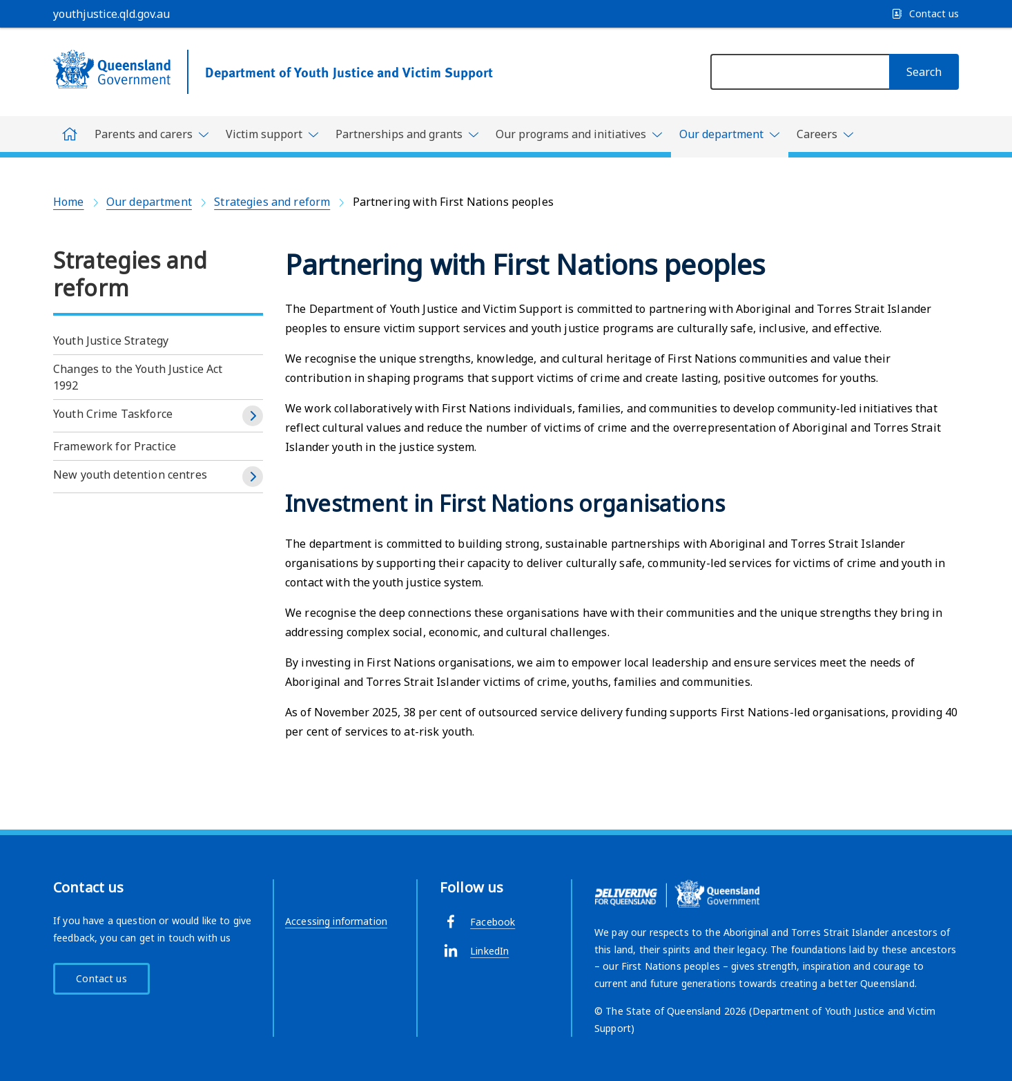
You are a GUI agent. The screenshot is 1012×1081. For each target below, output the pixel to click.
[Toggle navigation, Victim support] (272, 134)
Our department (149, 201)
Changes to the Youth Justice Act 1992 (138, 377)
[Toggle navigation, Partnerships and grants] (407, 134)
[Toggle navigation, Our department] (729, 136)
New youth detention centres (130, 474)
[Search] (924, 72)
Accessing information (336, 921)
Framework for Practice (114, 446)
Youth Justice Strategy (110, 340)
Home (68, 201)
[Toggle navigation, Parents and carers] (151, 134)
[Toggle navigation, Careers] (825, 134)
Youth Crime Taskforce (113, 413)
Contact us (101, 978)
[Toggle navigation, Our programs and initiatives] (579, 134)
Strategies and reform (272, 201)
